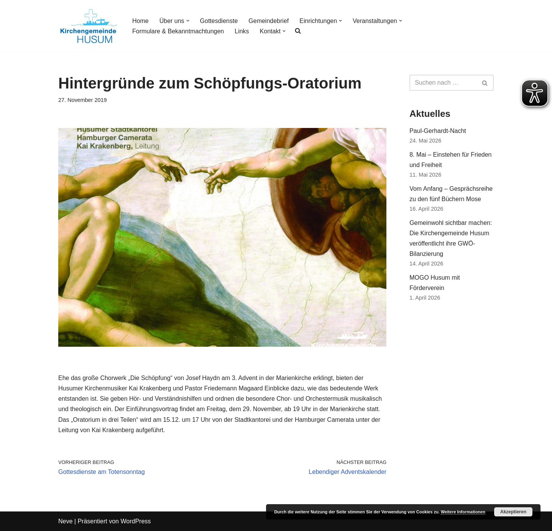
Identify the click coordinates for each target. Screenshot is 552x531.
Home (140, 21)
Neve (65, 521)
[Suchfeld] (442, 83)
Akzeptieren (513, 512)
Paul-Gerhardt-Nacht (437, 131)
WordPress (135, 521)
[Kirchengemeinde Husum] (88, 26)
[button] (187, 20)
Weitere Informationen (463, 512)
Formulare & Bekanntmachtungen (178, 31)
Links (242, 31)
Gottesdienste (219, 21)
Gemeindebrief (268, 21)
